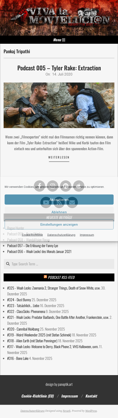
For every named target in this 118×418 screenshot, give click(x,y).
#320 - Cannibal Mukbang (23, 329)
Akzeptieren (59, 200)
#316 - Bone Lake (17, 358)
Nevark (67, 410)
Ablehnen (59, 212)
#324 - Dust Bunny (19, 299)
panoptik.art (65, 384)
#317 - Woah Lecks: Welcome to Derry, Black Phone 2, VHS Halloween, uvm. (52, 346)
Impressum (87, 235)
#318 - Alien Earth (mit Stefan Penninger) (32, 340)
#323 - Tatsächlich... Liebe (23, 305)
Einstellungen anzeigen (59, 224)
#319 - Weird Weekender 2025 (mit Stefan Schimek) (39, 335)
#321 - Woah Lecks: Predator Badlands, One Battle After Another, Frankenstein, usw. (58, 317)
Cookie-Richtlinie (32, 235)
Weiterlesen (59, 157)
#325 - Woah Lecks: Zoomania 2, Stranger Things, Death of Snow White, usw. (53, 288)
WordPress (91, 410)
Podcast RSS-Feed (61, 277)
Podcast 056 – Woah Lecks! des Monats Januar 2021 (39, 251)
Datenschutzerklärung (61, 235)
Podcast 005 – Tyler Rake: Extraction (59, 67)
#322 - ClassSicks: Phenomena (26, 311)
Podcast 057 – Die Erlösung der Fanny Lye (32, 245)
